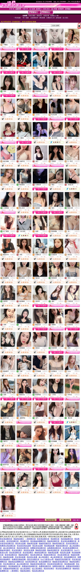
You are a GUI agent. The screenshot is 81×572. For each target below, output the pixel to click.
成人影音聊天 (25, 568)
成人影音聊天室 (9, 548)
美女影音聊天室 (72, 543)
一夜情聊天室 (30, 539)
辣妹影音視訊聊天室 (63, 559)
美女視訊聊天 (17, 550)
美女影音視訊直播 (24, 546)
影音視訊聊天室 (43, 539)
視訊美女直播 (20, 543)
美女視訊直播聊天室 (68, 541)
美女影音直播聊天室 (70, 548)
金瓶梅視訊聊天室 (54, 548)
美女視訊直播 (20, 557)
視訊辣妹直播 (49, 546)
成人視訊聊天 (44, 557)
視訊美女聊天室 (23, 548)
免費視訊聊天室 (45, 566)
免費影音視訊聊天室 (38, 548)
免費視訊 (13, 44)
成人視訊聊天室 (23, 564)
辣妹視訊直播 (32, 543)
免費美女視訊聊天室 (8, 546)
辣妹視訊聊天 (19, 539)
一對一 (62, 68)
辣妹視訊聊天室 (53, 541)
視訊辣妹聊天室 (67, 539)
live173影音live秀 (47, 559)
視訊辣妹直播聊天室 (38, 541)
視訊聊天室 (55, 539)
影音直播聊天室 (45, 562)
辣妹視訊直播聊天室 (16, 562)
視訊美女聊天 (49, 568)
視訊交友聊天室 (33, 559)
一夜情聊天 (14, 571)
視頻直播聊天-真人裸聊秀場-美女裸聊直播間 (22, 520)
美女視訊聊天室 (6, 539)
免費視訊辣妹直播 (19, 559)
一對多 (30, 418)
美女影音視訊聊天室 (55, 564)
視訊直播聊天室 (70, 557)
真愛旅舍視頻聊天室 (29, 566)
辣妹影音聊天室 (45, 543)
